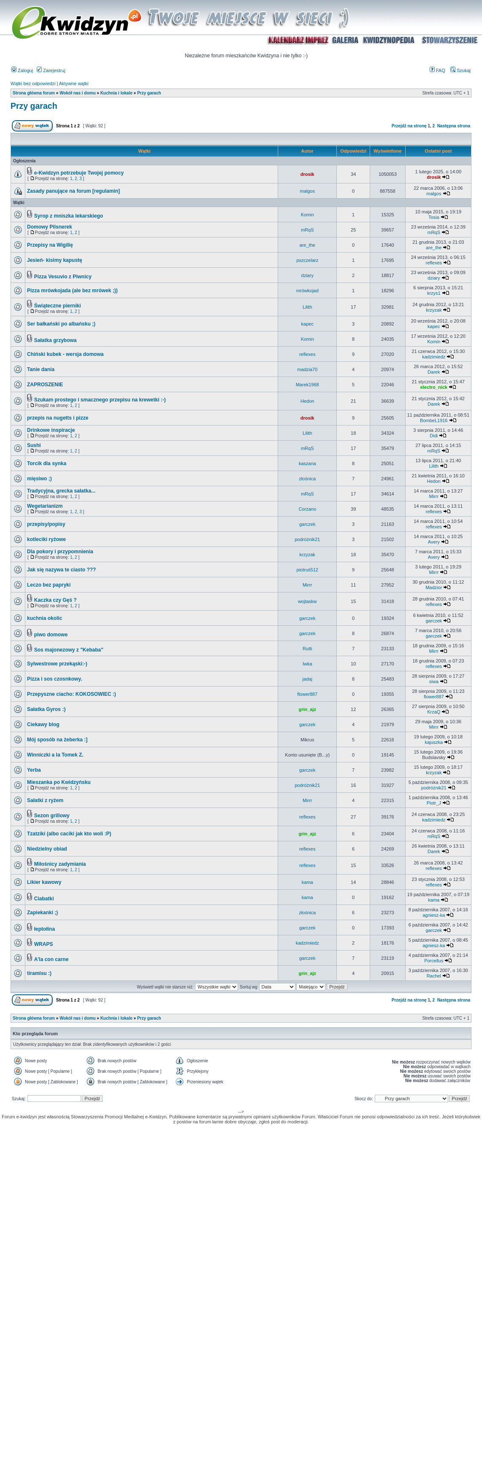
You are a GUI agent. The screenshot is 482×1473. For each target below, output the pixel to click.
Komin (307, 214)
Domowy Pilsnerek (49, 227)
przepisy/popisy (46, 524)
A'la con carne (51, 959)
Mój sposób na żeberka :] (57, 740)
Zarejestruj (51, 70)
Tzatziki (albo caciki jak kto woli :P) (69, 834)
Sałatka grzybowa (55, 340)
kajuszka (434, 742)
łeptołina (44, 929)
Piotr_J (434, 802)
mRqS (307, 229)
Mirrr (434, 496)
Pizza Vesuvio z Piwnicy (63, 277)
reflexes (434, 262)
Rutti (307, 648)
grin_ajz (307, 709)
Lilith (307, 307)
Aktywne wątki (74, 83)
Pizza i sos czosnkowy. (54, 679)
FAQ (437, 70)
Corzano (307, 509)
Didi (434, 435)
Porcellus (433, 960)
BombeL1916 (433, 420)
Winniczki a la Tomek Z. (55, 755)
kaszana (307, 463)
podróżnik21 (307, 539)
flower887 (307, 694)
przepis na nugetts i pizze (57, 418)
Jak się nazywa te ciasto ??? (61, 570)
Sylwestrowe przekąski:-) (57, 664)
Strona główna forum (34, 93)
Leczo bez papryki (48, 585)
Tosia (433, 217)
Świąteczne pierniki (57, 306)
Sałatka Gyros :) (46, 709)
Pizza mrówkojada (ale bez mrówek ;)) (72, 291)
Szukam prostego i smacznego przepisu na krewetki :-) (100, 400)
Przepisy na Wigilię (50, 245)
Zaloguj (22, 70)
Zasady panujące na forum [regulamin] (73, 191)
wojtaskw (307, 601)
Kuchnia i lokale (116, 93)
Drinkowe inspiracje (51, 430)
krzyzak (433, 309)
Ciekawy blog (43, 724)
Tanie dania (40, 369)
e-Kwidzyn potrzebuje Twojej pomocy (79, 173)
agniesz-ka (433, 915)
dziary (307, 275)
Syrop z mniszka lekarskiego (68, 216)
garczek (307, 524)
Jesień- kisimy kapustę (54, 260)
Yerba (34, 770)
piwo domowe (51, 635)
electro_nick (433, 387)
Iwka (307, 663)
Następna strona (453, 126)
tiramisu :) (39, 973)
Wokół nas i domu (77, 93)
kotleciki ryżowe (46, 539)
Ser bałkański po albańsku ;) (61, 324)
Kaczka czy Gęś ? (55, 600)
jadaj (307, 678)
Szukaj (460, 70)
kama (307, 882)
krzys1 (434, 293)
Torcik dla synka (46, 463)
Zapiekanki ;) (42, 913)
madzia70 (307, 369)
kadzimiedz (433, 356)
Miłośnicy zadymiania (60, 864)
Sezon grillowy (52, 816)
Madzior (433, 587)
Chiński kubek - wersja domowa (65, 354)
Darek (434, 371)
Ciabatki (44, 899)
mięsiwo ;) (39, 479)
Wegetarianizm (44, 506)
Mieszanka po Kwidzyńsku (59, 782)
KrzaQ (433, 711)
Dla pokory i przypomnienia (60, 552)
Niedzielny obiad (47, 849)
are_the (307, 245)
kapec (307, 323)
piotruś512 (307, 569)
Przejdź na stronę (409, 126)
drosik (307, 174)
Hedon (307, 401)
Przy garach (149, 93)
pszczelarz (307, 260)
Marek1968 (307, 384)
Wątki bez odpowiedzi (33, 83)
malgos (307, 191)
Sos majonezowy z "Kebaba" (68, 650)
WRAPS (43, 944)
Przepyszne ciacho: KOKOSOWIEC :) (71, 694)
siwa (434, 681)
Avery (434, 541)
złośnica (307, 478)
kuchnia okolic (44, 618)
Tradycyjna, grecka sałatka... (61, 491)
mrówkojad (307, 290)
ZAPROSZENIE (45, 385)
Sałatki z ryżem (45, 800)
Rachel (434, 975)
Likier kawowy (44, 882)
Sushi (34, 445)
